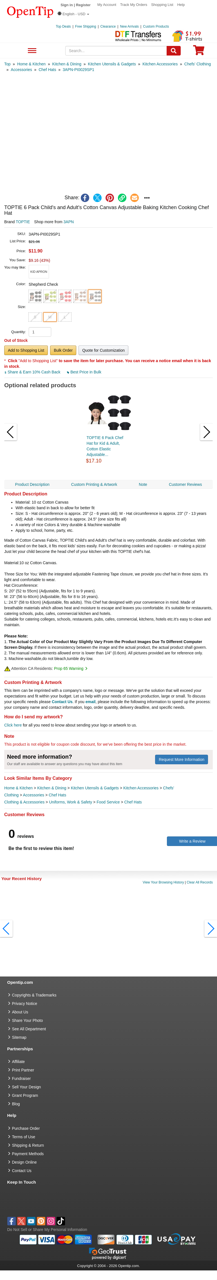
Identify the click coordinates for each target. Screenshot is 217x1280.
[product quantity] (40, 332)
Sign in (67, 5)
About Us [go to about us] (20, 1012)
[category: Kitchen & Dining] (66, 64)
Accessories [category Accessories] (33, 795)
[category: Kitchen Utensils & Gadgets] (112, 64)
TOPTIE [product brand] (23, 222)
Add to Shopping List (26, 350)
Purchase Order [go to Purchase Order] (26, 1128)
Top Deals (63, 26)
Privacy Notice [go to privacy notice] (24, 1003)
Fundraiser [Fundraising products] (21, 1078)
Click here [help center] (13, 725)
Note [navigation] (143, 484)
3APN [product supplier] (69, 222)
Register (83, 5)
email (91, 701)
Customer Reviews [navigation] (185, 484)
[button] (73, 14)
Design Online (24, 1162)
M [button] (50, 317)
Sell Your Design (26, 1087)
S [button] (35, 317)
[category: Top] (7, 64)
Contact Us (62, 701)
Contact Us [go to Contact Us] (22, 1170)
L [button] (65, 317)
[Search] (174, 51)
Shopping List (162, 5)
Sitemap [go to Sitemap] (19, 1037)
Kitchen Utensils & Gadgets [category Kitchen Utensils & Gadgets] (95, 788)
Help (181, 5)
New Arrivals (129, 26)
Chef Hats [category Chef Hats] (57, 795)
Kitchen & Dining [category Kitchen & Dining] (51, 788)
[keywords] (116, 51)
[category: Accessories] (21, 69)
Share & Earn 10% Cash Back (32, 372)
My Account (106, 5)
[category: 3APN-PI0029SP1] (78, 69)
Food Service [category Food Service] (108, 802)
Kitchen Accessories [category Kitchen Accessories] (140, 788)
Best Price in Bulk (84, 372)
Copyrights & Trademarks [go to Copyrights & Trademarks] (34, 995)
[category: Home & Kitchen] (31, 64)
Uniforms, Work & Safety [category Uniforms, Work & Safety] (70, 802)
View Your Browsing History (163, 882)
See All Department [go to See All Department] (29, 1029)
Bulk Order (63, 350)
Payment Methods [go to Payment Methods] (28, 1153)
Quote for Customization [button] (103, 350)
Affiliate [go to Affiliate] (18, 1061)
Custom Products (156, 26)
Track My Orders (133, 5)
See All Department (31, 51)
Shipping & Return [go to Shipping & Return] (28, 1145)
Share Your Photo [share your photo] (27, 1020)
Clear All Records (200, 882)
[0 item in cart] (198, 52)
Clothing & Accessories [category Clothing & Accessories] (24, 802)
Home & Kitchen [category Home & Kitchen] (18, 788)
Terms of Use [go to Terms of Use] (23, 1137)
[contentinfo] (30, 11)
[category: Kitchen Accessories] (160, 64)
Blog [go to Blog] (16, 1104)
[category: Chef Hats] (47, 69)
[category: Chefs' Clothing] (197, 64)
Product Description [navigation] (32, 484)
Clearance (108, 26)
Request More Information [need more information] (181, 759)
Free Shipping (85, 26)
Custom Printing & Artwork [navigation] (94, 484)
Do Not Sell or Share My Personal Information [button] (47, 1229)
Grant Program (25, 1095)
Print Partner (23, 1070)
